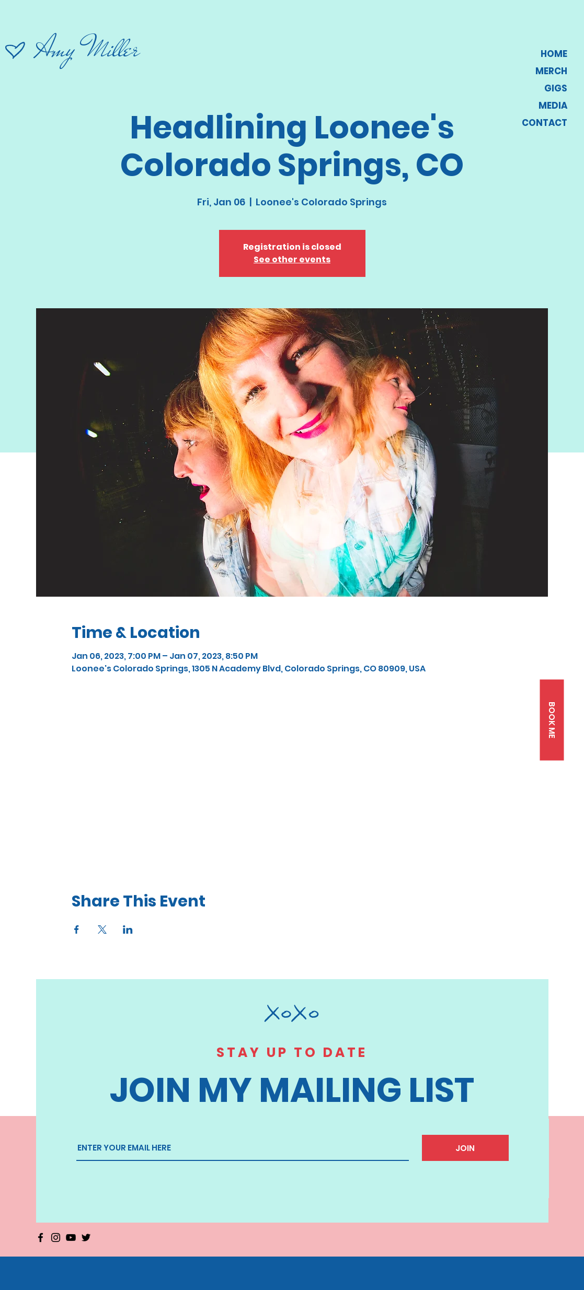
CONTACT (544, 123)
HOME (554, 54)
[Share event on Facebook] (77, 929)
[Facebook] (41, 1237)
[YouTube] (71, 1237)
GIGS (555, 88)
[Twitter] (86, 1237)
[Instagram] (56, 1237)
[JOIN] (465, 1148)
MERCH (551, 71)
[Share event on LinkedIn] (128, 929)
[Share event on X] (102, 929)
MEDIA (553, 105)
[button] (552, 719)
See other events (292, 259)
